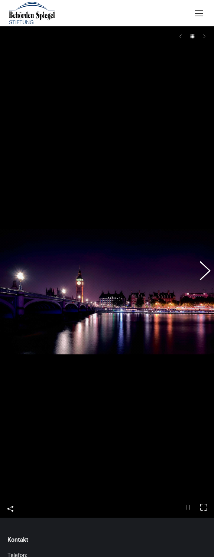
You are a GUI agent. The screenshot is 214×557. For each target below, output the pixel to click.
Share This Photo (10, 398)
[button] (201, 217)
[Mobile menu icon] (199, 13)
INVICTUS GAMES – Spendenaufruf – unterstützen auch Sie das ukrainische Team (116, 527)
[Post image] (19, 528)
